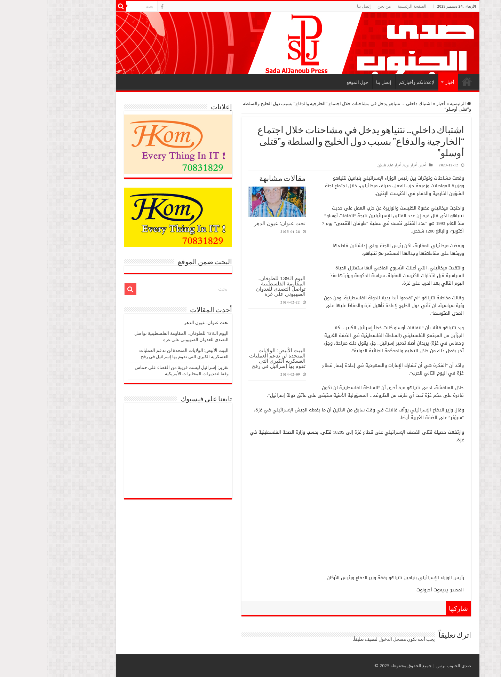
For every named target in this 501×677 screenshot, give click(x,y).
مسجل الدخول (345, 639)
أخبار (402, 82)
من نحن (337, 6)
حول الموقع (310, 82)
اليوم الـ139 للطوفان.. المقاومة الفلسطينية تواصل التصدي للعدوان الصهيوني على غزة (234, 286)
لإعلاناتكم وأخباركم (369, 82)
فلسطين (335, 165)
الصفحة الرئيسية (365, 6)
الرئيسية (420, 81)
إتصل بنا (317, 6)
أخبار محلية (348, 165)
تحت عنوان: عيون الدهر (233, 223)
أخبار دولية (363, 165)
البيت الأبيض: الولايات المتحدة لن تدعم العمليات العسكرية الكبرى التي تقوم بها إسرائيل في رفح (230, 358)
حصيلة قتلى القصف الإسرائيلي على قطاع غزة (353, 432)
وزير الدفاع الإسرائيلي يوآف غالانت (371, 410)
